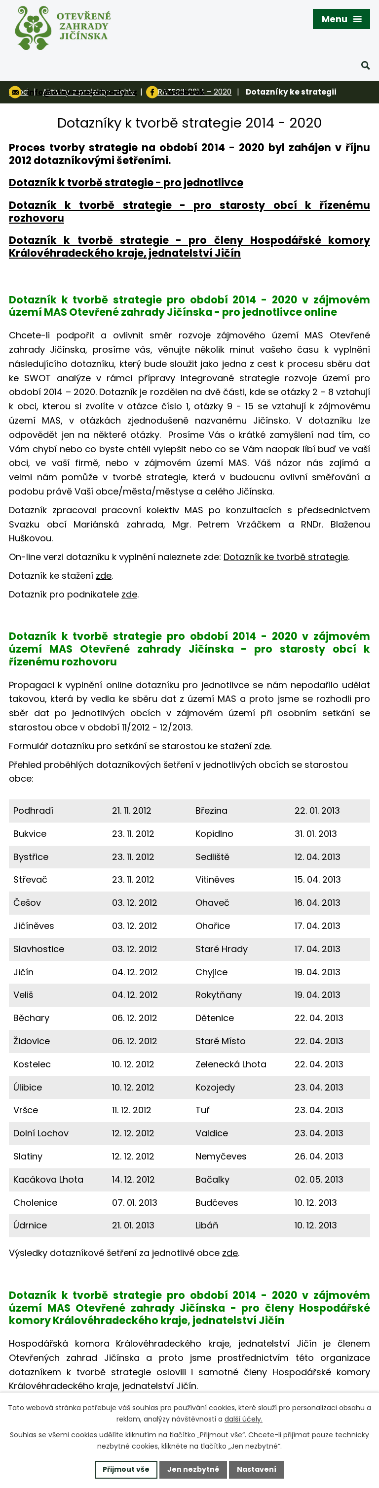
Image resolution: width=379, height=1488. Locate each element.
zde (104, 575)
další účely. (244, 1419)
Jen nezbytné (193, 1469)
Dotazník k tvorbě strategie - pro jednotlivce (126, 182)
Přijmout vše (126, 1469)
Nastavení (256, 1469)
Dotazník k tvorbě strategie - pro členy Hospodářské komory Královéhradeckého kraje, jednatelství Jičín (189, 246)
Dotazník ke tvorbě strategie (286, 557)
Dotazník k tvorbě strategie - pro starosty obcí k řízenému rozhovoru (189, 211)
